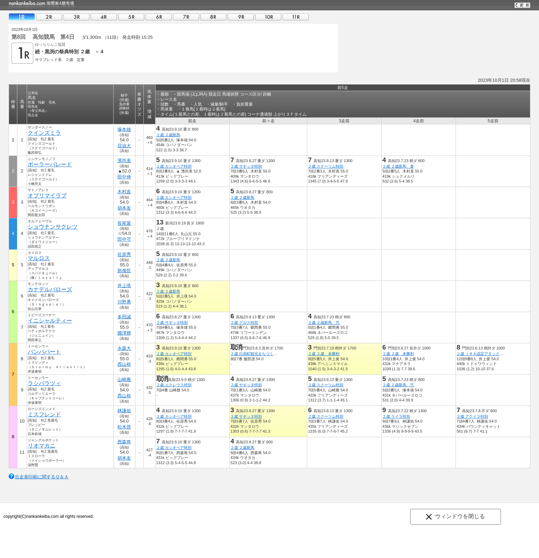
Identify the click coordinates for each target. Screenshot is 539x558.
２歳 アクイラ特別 (472, 416)
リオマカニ (41, 446)
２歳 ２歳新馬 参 (398, 166)
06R (158, 16)
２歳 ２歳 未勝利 (323, 354)
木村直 (124, 191)
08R (213, 16)
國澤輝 (124, 333)
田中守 (124, 239)
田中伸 (124, 176)
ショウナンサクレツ (53, 227)
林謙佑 (124, 410)
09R (241, 16)
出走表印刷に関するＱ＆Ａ (42, 476)
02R (49, 16)
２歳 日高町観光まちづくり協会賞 (259, 354)
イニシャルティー (50, 321)
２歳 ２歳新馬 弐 (323, 322)
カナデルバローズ (50, 289)
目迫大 (124, 145)
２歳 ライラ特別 (396, 416)
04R (104, 16)
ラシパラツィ (44, 383)
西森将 (124, 441)
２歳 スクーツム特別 (325, 166)
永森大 (124, 348)
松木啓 (124, 426)
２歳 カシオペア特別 (174, 166)
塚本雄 (124, 129)
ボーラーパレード (50, 164)
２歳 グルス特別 (244, 322)
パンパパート (44, 352)
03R (76, 16)
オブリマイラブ (47, 195)
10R (268, 16)
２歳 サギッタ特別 (246, 166)
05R (131, 16)
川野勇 (124, 301)
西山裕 (124, 364)
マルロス (39, 258)
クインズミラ (44, 133)
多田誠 (124, 316)
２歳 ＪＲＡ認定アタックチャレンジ (488, 354)
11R (295, 16)
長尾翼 (124, 223)
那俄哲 (124, 270)
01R (22, 16)
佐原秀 (124, 254)
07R (186, 16)
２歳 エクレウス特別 (174, 385)
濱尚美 (124, 160)
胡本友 (124, 208)
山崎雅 (124, 379)
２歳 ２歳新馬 (168, 135)
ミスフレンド (44, 414)
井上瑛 (124, 285)
